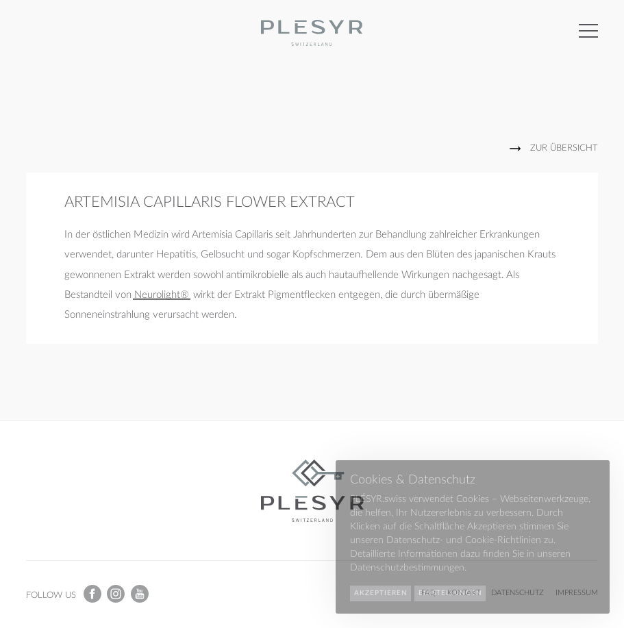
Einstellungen (450, 593)
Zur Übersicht (564, 148)
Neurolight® (161, 295)
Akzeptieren (381, 593)
